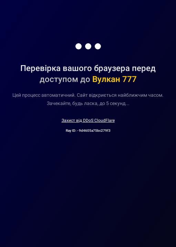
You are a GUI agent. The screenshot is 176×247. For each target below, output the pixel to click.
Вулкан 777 (114, 79)
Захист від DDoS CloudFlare (88, 120)
